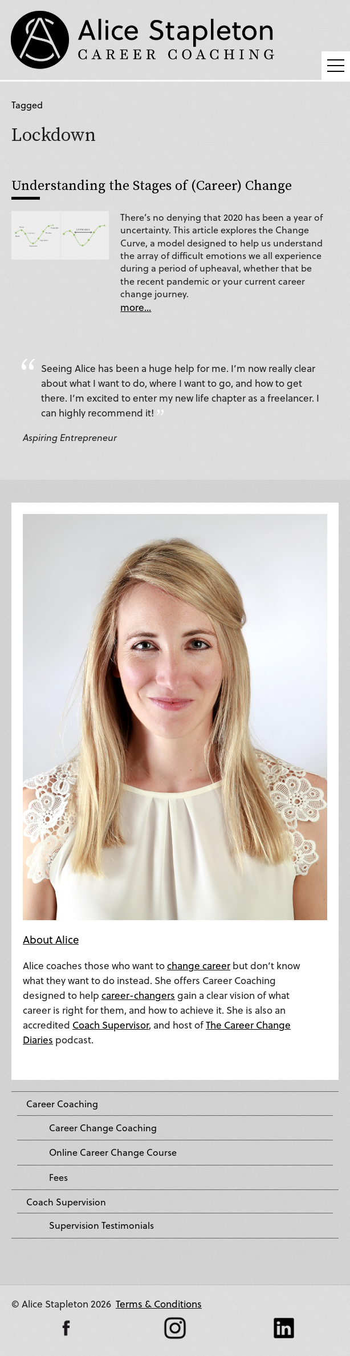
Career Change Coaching (103, 1128)
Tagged (27, 104)
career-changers (138, 995)
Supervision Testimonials (101, 1225)
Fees (58, 1177)
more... (135, 307)
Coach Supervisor (110, 1025)
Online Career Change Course (113, 1152)
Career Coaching (62, 1104)
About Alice (51, 939)
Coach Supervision (66, 1202)
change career (198, 965)
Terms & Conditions (159, 1304)
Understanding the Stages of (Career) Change (151, 185)
